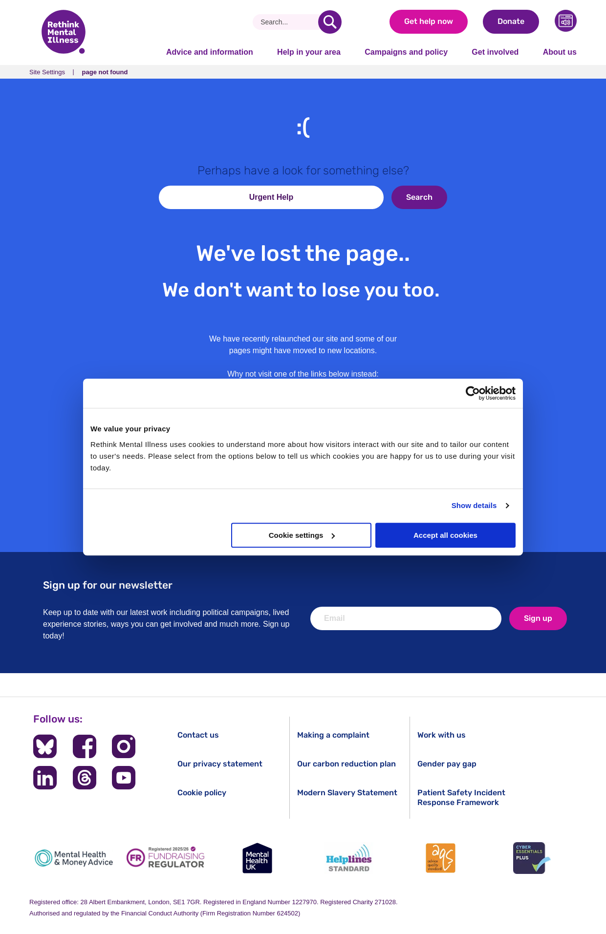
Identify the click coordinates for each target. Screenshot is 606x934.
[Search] (289, 22)
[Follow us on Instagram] (123, 746)
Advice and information (209, 52)
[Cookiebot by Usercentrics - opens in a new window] (473, 393)
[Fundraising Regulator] (166, 858)
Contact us (198, 735)
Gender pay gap (446, 763)
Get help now (428, 21)
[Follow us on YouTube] (123, 777)
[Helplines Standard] (349, 858)
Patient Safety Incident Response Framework (461, 797)
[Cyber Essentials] (532, 858)
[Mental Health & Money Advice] (74, 858)
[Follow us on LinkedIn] (45, 777)
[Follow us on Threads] (84, 777)
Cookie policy (201, 792)
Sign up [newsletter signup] (538, 618)
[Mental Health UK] (257, 858)
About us (560, 52)
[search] (330, 22)
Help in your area (309, 52)
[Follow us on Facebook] (84, 746)
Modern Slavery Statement (347, 792)
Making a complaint (333, 735)
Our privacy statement (219, 763)
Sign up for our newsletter (108, 585)
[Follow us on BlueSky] (45, 746)
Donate (511, 21)
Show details (474, 505)
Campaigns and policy (406, 52)
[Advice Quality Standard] (440, 858)
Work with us (441, 735)
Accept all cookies (445, 535)
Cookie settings (302, 535)
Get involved (495, 52)
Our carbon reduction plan (346, 763)
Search (419, 197)
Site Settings (47, 72)
